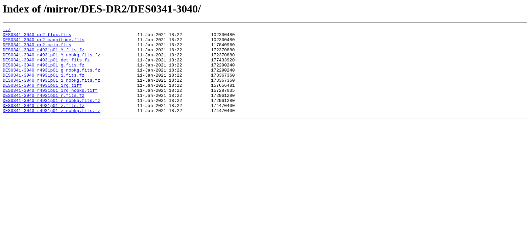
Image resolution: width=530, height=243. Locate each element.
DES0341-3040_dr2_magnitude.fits (44, 42)
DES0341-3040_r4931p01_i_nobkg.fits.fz (51, 91)
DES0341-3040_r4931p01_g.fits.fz (44, 73)
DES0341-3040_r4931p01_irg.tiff (42, 97)
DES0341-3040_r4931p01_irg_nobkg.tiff (50, 103)
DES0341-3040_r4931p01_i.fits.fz (44, 85)
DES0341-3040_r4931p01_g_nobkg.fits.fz (51, 79)
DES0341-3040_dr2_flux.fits (37, 36)
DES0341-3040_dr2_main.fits (37, 49)
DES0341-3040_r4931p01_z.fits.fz (44, 121)
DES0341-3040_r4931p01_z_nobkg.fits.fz (51, 128)
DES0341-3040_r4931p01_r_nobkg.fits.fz (51, 115)
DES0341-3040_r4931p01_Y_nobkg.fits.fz (51, 61)
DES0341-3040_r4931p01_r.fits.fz (44, 109)
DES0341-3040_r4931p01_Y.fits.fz (44, 55)
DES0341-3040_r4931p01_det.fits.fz (46, 67)
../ (6, 30)
